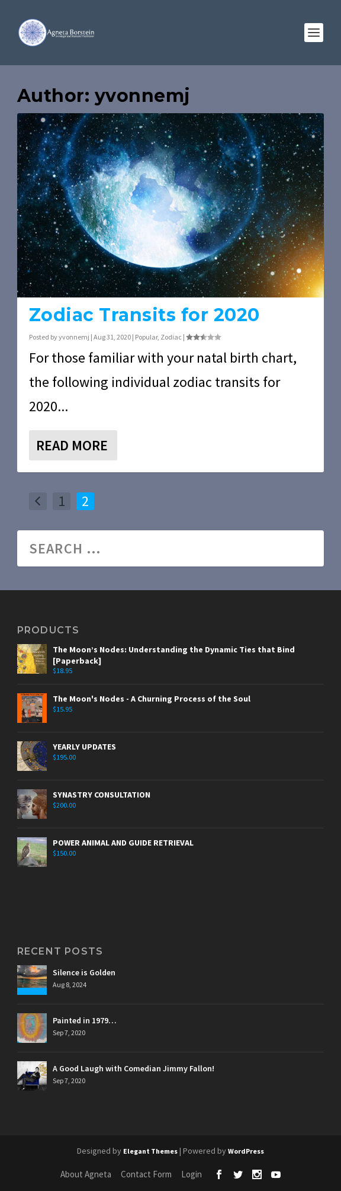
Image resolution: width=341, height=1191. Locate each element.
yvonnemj (74, 336)
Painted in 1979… (85, 1020)
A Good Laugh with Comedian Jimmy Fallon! (133, 1068)
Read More (72, 445)
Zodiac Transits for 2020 (144, 315)
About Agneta (85, 1174)
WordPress (246, 1151)
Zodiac (171, 336)
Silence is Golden (84, 972)
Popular (146, 336)
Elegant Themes (150, 1151)
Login (191, 1174)
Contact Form (146, 1174)
